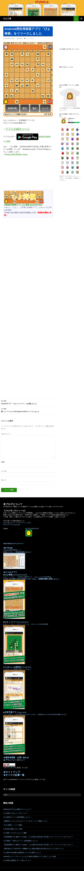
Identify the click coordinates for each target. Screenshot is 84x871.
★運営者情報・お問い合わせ (16, 757)
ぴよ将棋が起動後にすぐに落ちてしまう (17, 860)
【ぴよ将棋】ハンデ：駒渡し (13, 825)
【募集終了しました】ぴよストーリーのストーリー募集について (25, 821)
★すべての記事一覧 (13, 775)
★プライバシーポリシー (14, 760)
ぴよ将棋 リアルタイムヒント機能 (15, 833)
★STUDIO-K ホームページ (13, 543)
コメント (5, 434)
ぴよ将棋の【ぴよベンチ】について (15, 813)
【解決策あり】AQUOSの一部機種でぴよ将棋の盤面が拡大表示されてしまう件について (33, 848)
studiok (20, 38)
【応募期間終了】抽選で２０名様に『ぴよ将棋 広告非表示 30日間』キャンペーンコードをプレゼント (38, 837)
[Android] (34, 205)
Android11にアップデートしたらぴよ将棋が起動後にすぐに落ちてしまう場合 (29, 856)
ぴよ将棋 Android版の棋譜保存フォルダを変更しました (22, 852)
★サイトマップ (11, 772)
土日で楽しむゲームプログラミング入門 (17, 523)
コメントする (30, 38)
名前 (3, 462)
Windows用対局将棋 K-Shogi (16, 154)
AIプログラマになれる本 (11, 525)
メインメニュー (81, 18)
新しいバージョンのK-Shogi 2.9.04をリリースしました (28, 410)
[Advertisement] (28, 173)
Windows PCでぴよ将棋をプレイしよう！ (17, 809)
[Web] (25, 575)
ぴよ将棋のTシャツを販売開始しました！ (17, 817)
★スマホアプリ (10, 572)
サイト (3, 480)
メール (3, 471)
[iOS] (40, 205)
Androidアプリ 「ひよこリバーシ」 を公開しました (28, 402)
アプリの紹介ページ (17, 128)
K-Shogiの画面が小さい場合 (13, 829)
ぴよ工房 (7, 18)
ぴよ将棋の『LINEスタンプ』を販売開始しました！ (21, 841)
